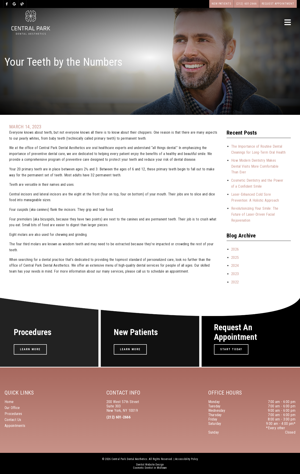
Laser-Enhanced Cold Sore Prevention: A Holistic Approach (255, 197)
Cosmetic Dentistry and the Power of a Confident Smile (257, 183)
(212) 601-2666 (118, 417)
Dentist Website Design (150, 464)
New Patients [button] (221, 3)
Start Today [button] (231, 349)
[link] (7, 4)
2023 (235, 274)
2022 (235, 282)
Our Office (12, 408)
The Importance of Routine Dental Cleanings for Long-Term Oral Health (258, 149)
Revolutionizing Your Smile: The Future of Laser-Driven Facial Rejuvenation (254, 214)
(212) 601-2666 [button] (246, 3)
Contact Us (13, 420)
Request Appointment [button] (278, 3)
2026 (235, 249)
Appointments (15, 425)
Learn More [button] (30, 349)
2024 (235, 265)
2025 (235, 257)
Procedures (13, 414)
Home (9, 402)
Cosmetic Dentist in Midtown (150, 467)
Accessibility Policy (186, 459)
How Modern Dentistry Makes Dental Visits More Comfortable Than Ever (254, 166)
